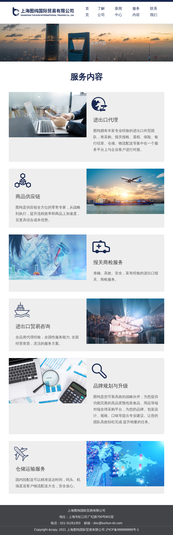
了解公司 (101, 12)
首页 (87, 12)
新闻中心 (118, 12)
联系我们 (153, 12)
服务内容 (136, 12)
